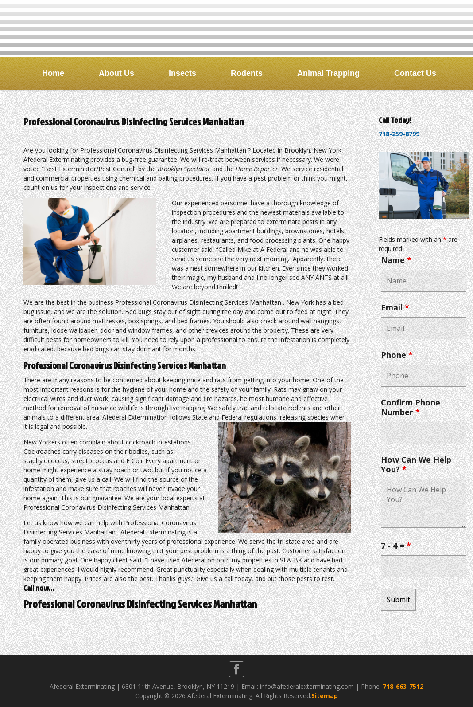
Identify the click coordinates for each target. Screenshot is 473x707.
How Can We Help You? (416, 464)
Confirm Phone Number (410, 407)
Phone (397, 355)
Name (396, 260)
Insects (182, 73)
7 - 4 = (396, 545)
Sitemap (324, 695)
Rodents (247, 73)
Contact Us (415, 73)
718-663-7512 (403, 686)
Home (53, 73)
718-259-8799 (399, 134)
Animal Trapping (328, 73)
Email (395, 307)
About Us (116, 73)
